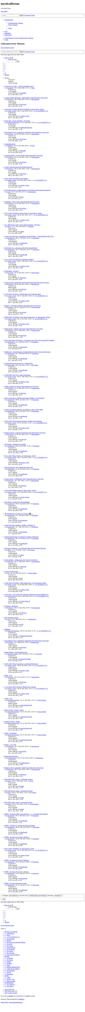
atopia (9, 781)
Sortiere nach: (33, 895)
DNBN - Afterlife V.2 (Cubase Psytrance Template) (19, 825)
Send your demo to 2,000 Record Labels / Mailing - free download (24, 398)
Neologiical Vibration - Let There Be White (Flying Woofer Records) (25, 548)
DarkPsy (31, 226)
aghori (9, 226)
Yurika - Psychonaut (10, 733)
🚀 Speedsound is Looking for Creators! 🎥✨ (18, 513)
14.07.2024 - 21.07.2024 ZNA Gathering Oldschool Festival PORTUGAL (26, 594)
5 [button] (4, 70)
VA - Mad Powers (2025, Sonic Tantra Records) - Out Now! (22, 225)
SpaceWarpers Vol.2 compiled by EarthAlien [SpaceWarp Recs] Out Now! (26, 641)
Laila (8, 619)
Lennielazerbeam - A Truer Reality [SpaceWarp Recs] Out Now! (23, 155)
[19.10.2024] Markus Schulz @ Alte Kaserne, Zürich (20, 490)
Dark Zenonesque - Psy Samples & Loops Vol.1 (18, 467)
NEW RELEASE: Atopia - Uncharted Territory (18, 779)
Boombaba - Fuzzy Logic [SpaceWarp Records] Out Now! (21, 202)
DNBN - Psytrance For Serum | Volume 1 (16, 872)
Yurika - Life (8, 698)
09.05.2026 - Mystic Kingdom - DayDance (17, 121)
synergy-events (11, 111)
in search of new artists (11, 571)
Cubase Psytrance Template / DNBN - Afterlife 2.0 (19, 525)
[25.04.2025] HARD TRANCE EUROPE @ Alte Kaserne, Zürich (24, 109)
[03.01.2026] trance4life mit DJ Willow (16, 178)
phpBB (10, 996)
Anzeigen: (11, 895)
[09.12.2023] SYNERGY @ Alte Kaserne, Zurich (19, 848)
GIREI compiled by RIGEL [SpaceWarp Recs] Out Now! (21, 386)
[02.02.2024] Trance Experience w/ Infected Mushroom (21, 664)
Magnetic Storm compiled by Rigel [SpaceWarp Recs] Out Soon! (23, 768)
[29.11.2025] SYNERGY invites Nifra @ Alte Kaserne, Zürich (23, 213)
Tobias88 (10, 145)
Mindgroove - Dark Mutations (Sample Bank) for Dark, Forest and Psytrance (27, 352)
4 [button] (4, 68)
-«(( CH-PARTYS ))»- (41, 111)
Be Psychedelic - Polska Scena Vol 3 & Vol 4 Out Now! (21, 560)
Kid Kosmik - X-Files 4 (11, 271)
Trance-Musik (32, 573)
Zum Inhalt (4, 11)
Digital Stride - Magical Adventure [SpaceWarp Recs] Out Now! (23, 329)
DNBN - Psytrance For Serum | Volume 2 (16, 860)
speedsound (10, 238)
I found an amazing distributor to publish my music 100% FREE (23, 409)
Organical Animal (12, 654)
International (35, 99)
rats (8, 573)
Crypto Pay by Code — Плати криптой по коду (18, 86)
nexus (9, 192)
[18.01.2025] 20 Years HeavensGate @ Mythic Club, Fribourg (23, 421)
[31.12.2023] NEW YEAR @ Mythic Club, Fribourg (20, 687)
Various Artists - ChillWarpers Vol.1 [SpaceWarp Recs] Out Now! (24, 479)
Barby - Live (8, 675)
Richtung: (55, 895)
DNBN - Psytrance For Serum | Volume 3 (16, 837)
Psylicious (10, 99)
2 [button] (4, 65)
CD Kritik (39, 654)
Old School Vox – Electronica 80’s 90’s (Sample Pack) (20, 248)
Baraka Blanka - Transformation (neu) (15, 652)
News (33, 88)
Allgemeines (32, 192)
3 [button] (4, 66)
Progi (33, 145)
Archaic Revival (12, 596)
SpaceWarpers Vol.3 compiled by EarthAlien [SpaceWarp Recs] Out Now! (26, 132)
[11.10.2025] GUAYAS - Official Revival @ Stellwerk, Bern (22, 294)
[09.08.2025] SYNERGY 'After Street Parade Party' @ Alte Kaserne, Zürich (27, 317)
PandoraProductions (13, 122)
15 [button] (5, 73)
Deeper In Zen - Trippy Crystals (14, 710)
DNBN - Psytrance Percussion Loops (15, 883)
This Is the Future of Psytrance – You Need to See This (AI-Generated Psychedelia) (29, 340)
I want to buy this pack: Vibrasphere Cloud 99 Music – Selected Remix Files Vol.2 (29, 236)
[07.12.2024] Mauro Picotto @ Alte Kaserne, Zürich (20, 456)
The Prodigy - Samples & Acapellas (15, 444)
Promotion (36, 238)
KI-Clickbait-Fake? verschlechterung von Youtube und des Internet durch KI (27, 190)
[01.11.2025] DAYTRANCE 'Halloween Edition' (19, 259)
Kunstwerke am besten (11, 756)
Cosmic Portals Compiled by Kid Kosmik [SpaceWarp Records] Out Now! (26, 282)
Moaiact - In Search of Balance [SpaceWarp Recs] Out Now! (22, 305)
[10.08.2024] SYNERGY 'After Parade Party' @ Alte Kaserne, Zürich (25, 583)
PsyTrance (31, 550)
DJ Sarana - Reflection (11, 606)
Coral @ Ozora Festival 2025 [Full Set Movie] (18, 167)
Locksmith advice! (10, 144)
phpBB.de (21, 999)
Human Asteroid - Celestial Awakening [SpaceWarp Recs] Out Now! (25, 433)
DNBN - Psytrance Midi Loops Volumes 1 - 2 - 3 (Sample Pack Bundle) (26, 814)
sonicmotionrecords (13, 700)
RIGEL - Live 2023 (10, 744)
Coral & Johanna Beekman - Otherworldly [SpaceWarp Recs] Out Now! (26, 98)
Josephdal (10, 88)
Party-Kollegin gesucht (11, 617)
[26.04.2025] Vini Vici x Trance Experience (17, 375)
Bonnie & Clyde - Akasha (12, 721)
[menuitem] (15, 23)
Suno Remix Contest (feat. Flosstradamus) (17, 502)
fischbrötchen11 (12, 758)
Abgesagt (7, 629)
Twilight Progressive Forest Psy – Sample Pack (18, 363)
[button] (8, 58)
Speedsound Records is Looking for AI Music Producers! (21, 537)
